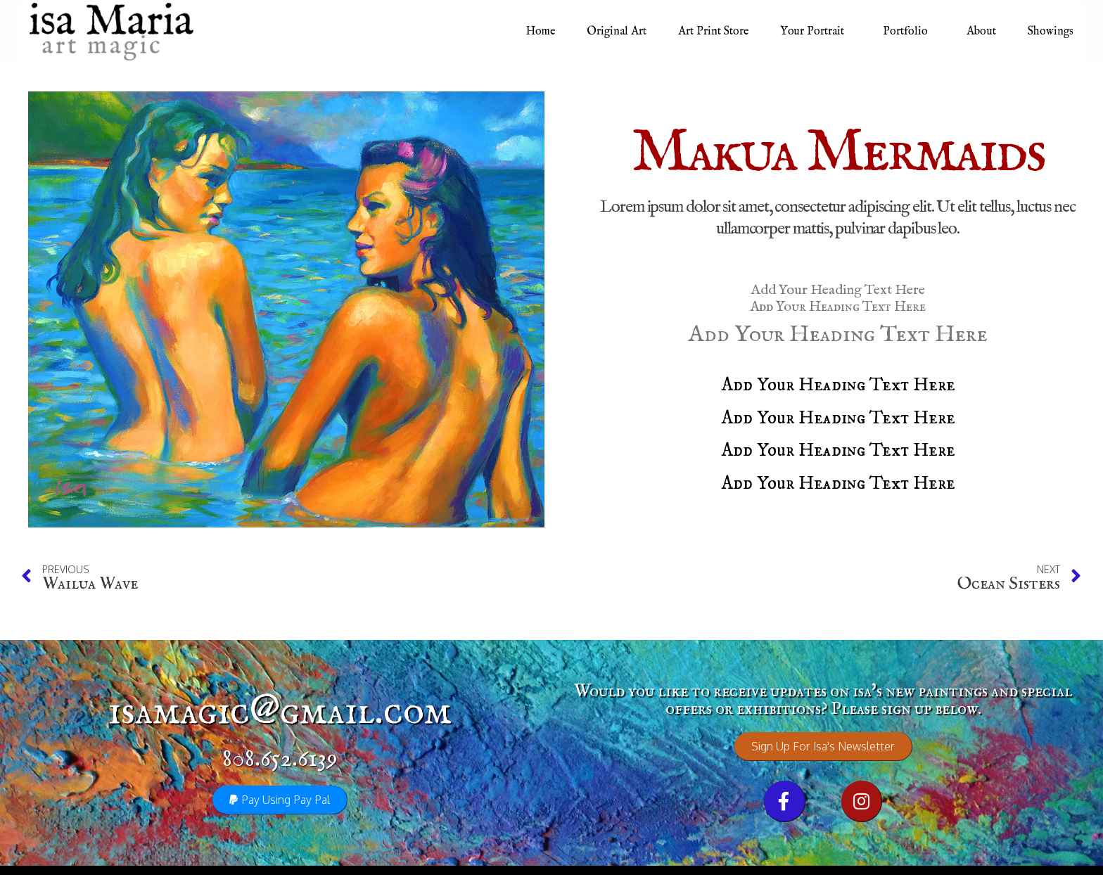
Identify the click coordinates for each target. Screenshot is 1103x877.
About (981, 32)
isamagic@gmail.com (280, 712)
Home (540, 32)
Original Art (616, 32)
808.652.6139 (280, 759)
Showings (1050, 32)
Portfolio (909, 32)
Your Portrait (815, 32)
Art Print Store (713, 32)
